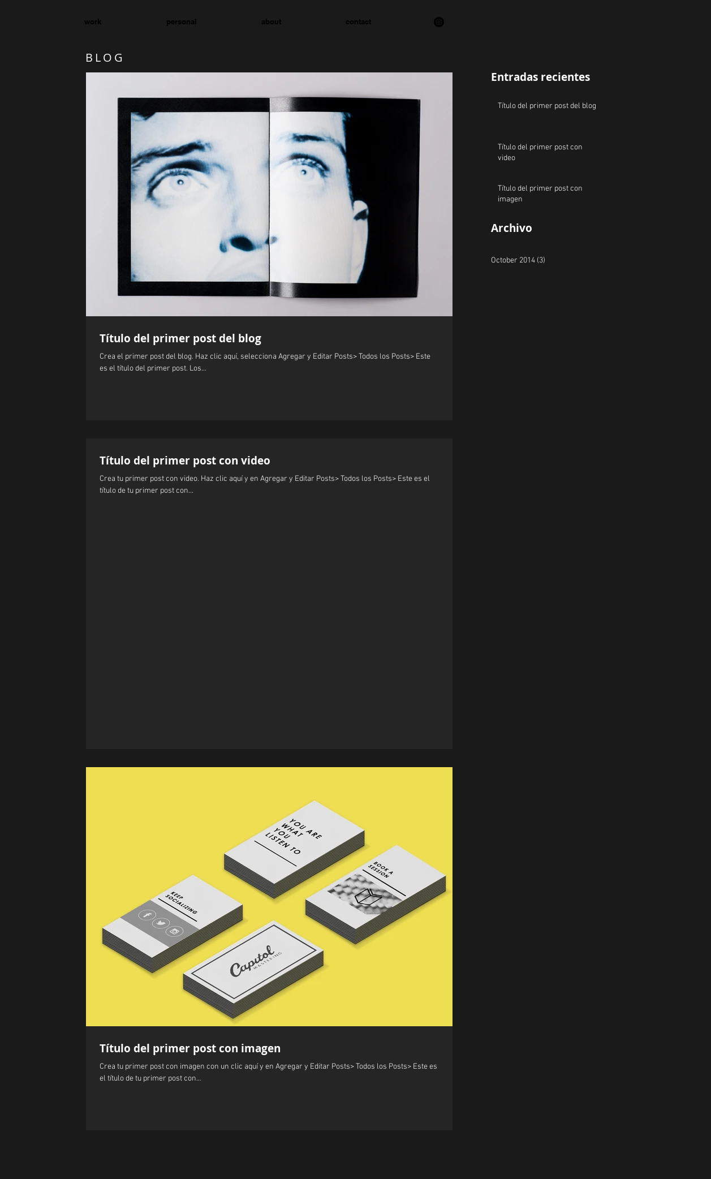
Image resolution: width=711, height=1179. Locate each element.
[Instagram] (439, 22)
